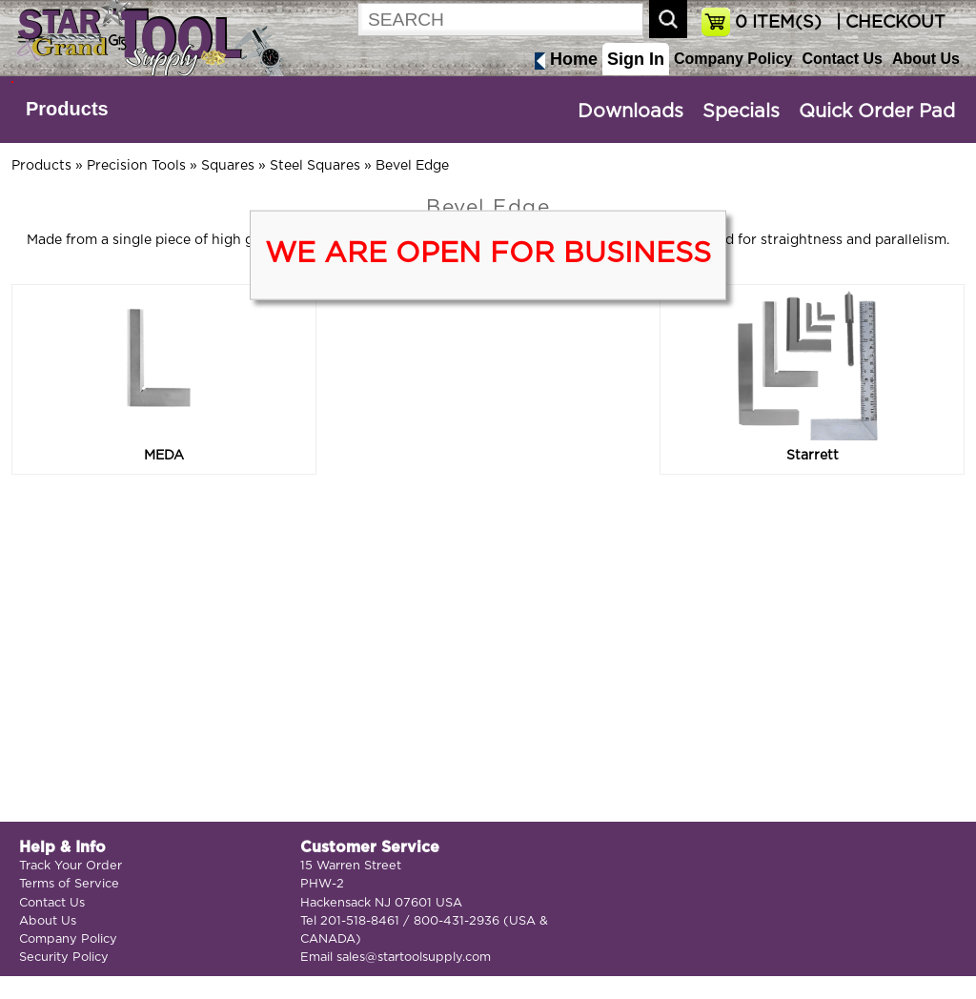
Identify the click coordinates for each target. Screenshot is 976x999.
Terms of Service (69, 884)
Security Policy (64, 957)
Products (67, 108)
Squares (227, 166)
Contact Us (842, 59)
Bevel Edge (412, 166)
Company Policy (733, 59)
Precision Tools (136, 166)
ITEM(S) (778, 22)
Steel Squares (315, 166)
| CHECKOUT (888, 22)
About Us (926, 59)
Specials (741, 111)
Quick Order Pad (877, 111)
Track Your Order (70, 866)
